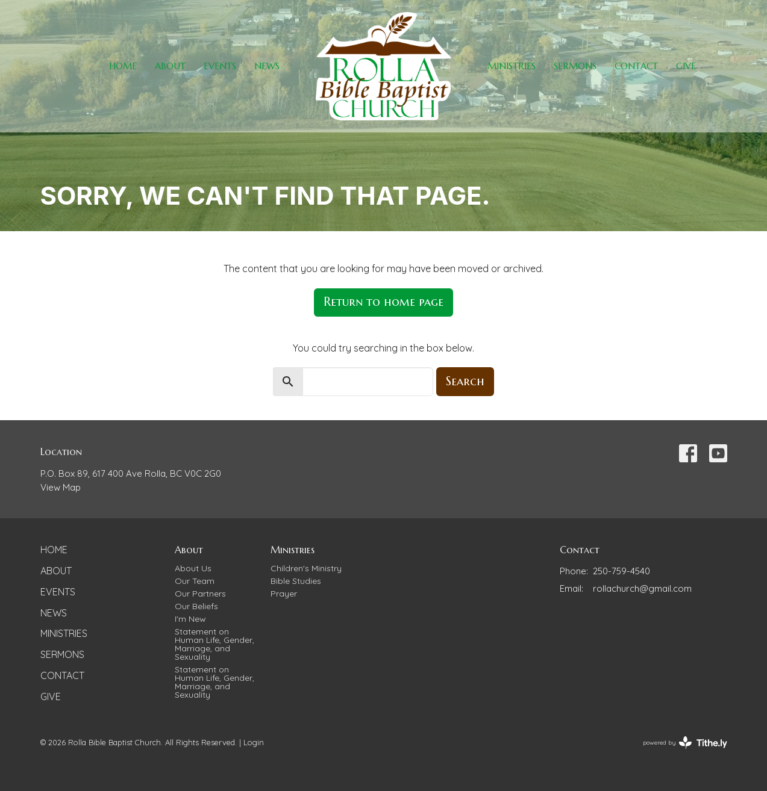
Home (123, 66)
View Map (60, 487)
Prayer (284, 593)
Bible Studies (296, 580)
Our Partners (200, 593)
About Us (193, 568)
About (170, 66)
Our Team (194, 580)
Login (253, 742)
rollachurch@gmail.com (642, 588)
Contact (636, 66)
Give (686, 66)
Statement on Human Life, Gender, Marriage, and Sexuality (214, 644)
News (267, 66)
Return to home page (383, 301)
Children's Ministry (306, 568)
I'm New (190, 618)
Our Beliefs (196, 606)
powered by (685, 742)
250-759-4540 (621, 571)
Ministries (511, 66)
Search (465, 381)
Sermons (575, 66)
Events (220, 66)
